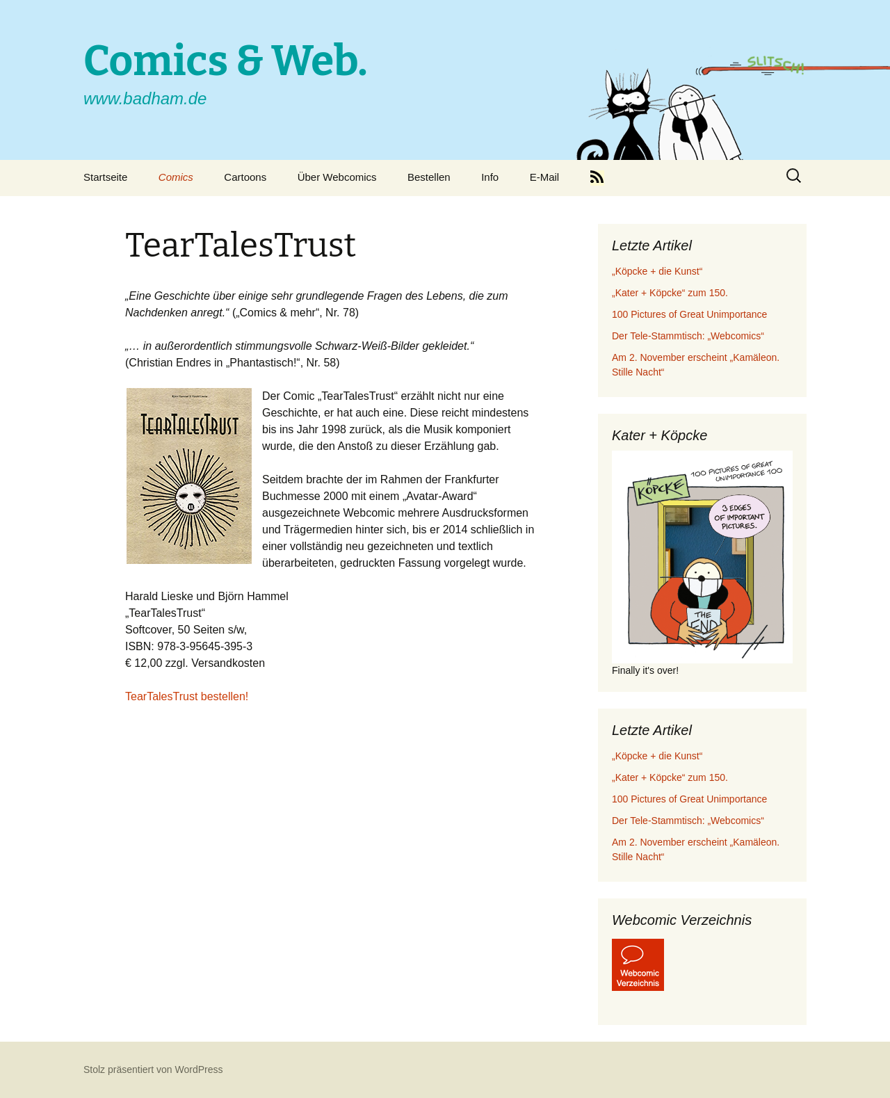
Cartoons (245, 177)
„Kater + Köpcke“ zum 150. (670, 292)
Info (490, 177)
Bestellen (429, 177)
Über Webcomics (337, 177)
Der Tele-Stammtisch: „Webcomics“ (688, 335)
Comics (176, 177)
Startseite (105, 177)
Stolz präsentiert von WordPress (153, 1069)
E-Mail (545, 177)
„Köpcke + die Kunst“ (657, 271)
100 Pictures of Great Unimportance (689, 314)
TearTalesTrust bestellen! (186, 696)
